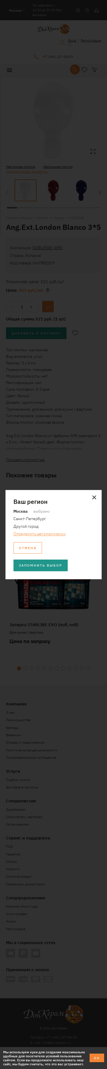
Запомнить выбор (40, 565)
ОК (97, 1057)
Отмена (28, 547)
